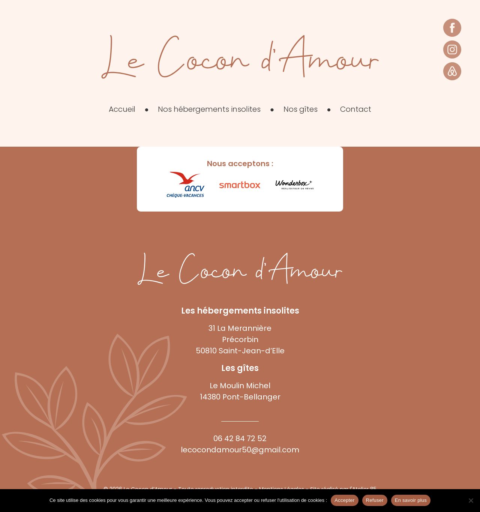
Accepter (344, 500)
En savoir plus (411, 500)
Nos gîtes (301, 109)
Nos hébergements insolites (209, 109)
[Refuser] (470, 500)
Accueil (122, 109)
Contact (355, 109)
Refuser (375, 500)
